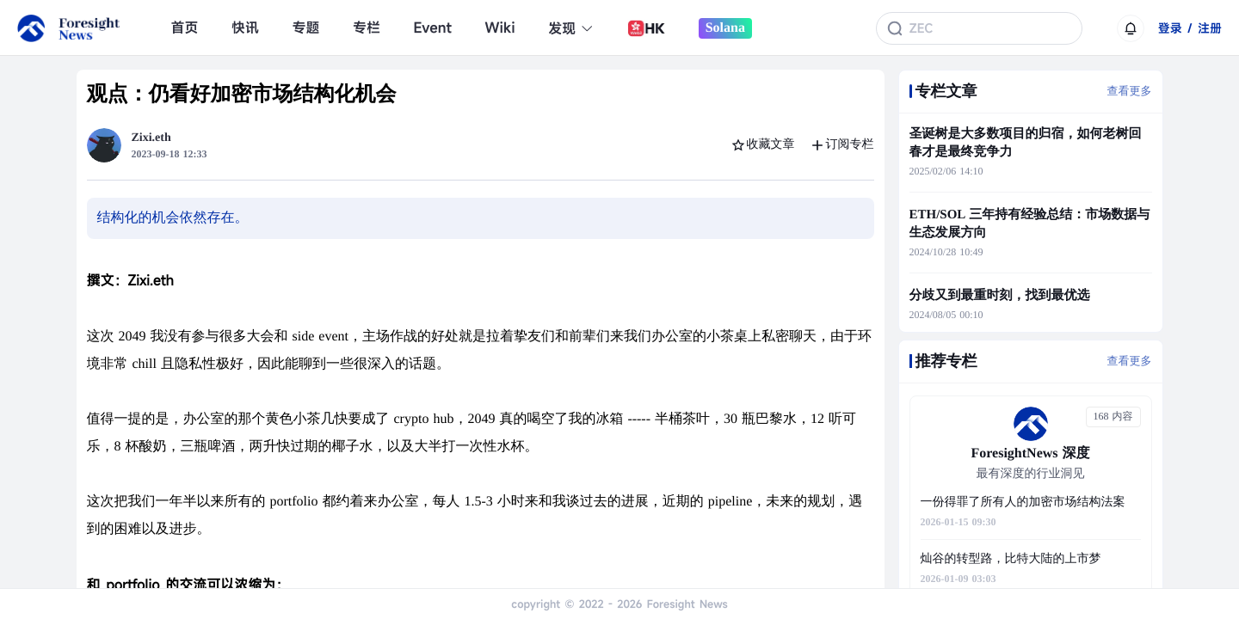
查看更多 (1129, 90)
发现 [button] (571, 28)
